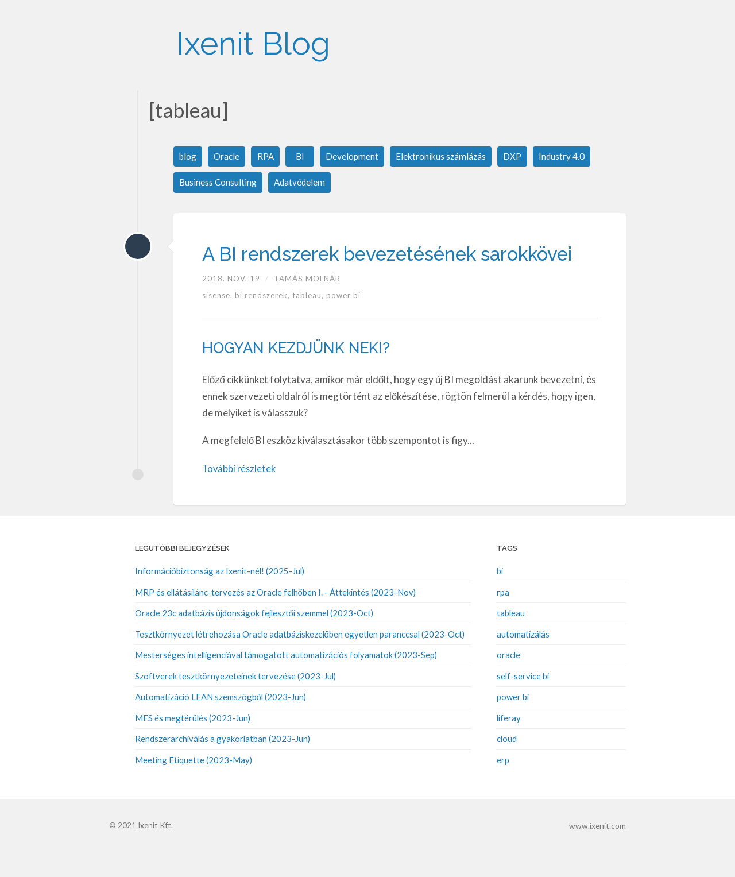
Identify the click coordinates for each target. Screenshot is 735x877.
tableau (511, 638)
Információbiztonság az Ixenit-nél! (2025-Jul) (219, 597)
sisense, (218, 321)
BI (302, 156)
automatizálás (523, 659)
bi (500, 597)
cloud (507, 763)
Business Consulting (218, 182)
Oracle (228, 156)
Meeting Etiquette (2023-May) (193, 784)
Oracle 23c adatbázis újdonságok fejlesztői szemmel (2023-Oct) (254, 638)
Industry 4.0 (567, 156)
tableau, (309, 321)
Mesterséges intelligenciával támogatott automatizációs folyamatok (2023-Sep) (286, 680)
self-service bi (523, 701)
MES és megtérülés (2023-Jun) (192, 742)
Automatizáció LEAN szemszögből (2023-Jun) (220, 722)
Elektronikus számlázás (445, 156)
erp (503, 784)
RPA (267, 156)
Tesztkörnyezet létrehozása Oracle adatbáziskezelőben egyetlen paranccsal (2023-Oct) (300, 659)
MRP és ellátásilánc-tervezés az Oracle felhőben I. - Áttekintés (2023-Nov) (275, 617)
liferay (509, 742)
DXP (517, 156)
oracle (508, 680)
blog (188, 156)
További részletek (240, 494)
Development (354, 156)
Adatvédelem (301, 182)
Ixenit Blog (265, 39)
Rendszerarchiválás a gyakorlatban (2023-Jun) (222, 763)
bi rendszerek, (263, 321)
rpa (503, 617)
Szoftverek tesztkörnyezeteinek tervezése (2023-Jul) (235, 701)
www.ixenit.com (598, 850)
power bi (343, 321)
